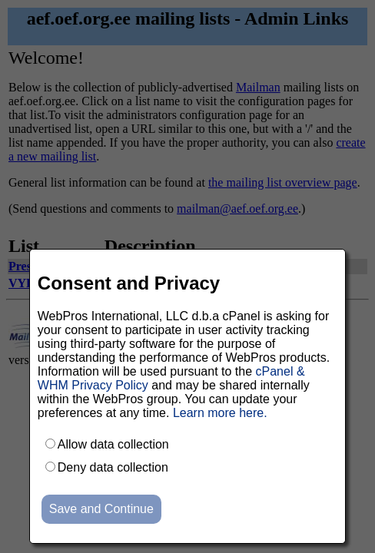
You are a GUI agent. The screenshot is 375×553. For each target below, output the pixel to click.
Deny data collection (113, 467)
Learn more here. (220, 412)
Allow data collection (113, 444)
